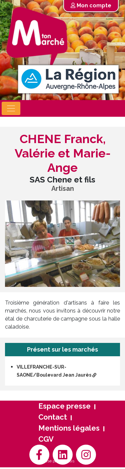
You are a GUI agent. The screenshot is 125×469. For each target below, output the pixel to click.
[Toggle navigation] (11, 108)
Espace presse (64, 406)
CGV (46, 439)
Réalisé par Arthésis (56, 461)
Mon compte (91, 5)
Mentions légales (69, 428)
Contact (52, 417)
